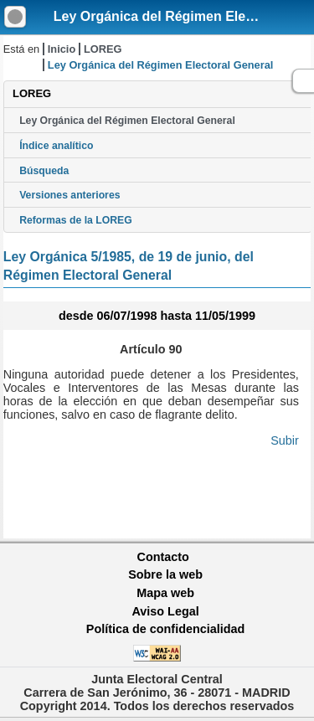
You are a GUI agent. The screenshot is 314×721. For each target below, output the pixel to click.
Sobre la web (165, 574)
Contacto (163, 557)
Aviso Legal (164, 611)
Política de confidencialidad (165, 629)
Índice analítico (56, 146)
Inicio (61, 49)
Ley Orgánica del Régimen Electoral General (127, 120)
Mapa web (165, 593)
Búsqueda (44, 171)
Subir (284, 440)
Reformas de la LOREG (75, 220)
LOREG (103, 49)
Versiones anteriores (69, 195)
